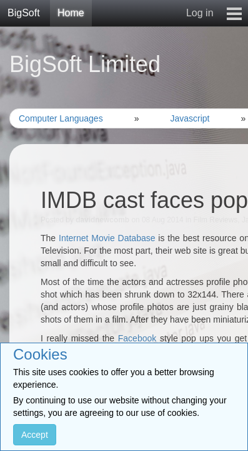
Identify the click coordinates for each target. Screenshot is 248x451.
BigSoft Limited (85, 64)
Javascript (189, 118)
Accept (34, 435)
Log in (200, 13)
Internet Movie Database (107, 238)
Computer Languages (61, 118)
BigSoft (23, 13)
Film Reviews (216, 219)
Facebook (137, 338)
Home (70, 13)
